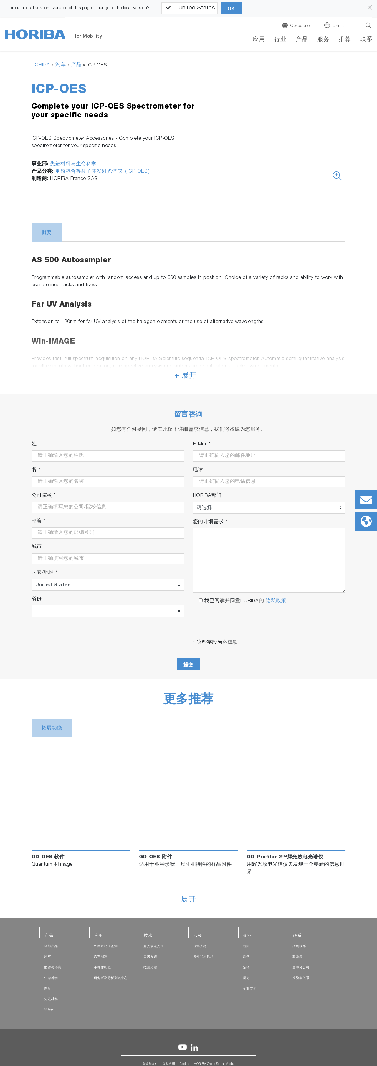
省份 (37, 599)
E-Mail (202, 444)
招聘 (246, 967)
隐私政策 (276, 601)
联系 (366, 40)
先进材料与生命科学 (73, 164)
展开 (188, 900)
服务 (323, 40)
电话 (198, 469)
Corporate (300, 26)
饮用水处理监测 (106, 946)
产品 (302, 40)
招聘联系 (299, 946)
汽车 (60, 65)
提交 (188, 664)
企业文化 (250, 988)
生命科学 (51, 978)
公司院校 (44, 495)
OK (231, 8)
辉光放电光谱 (153, 946)
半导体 (49, 1010)
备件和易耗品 (203, 957)
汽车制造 (101, 957)
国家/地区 (45, 572)
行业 (280, 40)
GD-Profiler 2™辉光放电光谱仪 (285, 857)
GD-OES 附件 (155, 857)
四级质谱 (150, 957)
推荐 (345, 40)
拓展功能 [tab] (52, 728)
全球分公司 (301, 967)
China (338, 26)
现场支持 (200, 946)
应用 (259, 40)
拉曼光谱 (150, 967)
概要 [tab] (47, 233)
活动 (246, 957)
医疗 (47, 988)
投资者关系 (301, 978)
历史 (246, 978)
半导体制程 (102, 967)
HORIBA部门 (207, 495)
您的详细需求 (210, 521)
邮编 (39, 521)
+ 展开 (185, 376)
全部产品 (51, 946)
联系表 (297, 957)
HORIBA (41, 65)
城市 (37, 546)
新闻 (246, 946)
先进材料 (51, 999)
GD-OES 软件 (48, 857)
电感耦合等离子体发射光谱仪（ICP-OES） (104, 171)
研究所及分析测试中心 (111, 978)
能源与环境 (52, 967)
